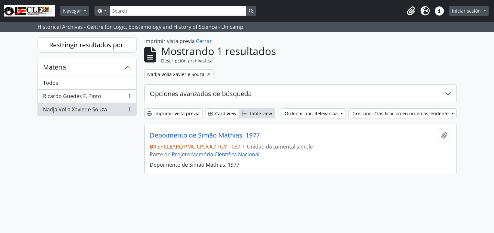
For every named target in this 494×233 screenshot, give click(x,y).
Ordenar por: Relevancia (312, 113)
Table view (257, 113)
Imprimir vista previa (173, 113)
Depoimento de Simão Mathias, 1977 (205, 135)
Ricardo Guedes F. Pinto (87, 97)
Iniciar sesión (467, 11)
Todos (50, 82)
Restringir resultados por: (87, 44)
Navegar (72, 11)
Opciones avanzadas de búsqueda (201, 93)
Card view (222, 113)
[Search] (177, 11)
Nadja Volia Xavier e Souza (87, 110)
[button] (411, 11)
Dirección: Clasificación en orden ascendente (400, 113)
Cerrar (204, 41)
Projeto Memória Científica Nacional (215, 154)
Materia (54, 67)
